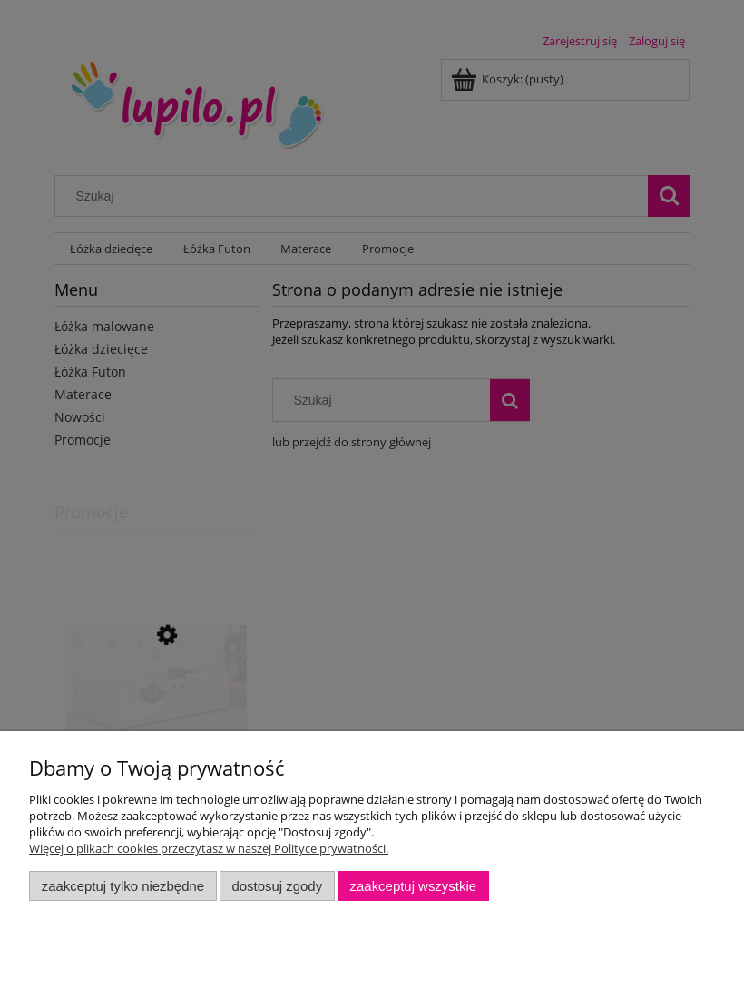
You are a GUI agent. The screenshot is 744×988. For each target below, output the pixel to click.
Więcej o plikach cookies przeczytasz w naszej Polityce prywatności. (208, 848)
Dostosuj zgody (276, 886)
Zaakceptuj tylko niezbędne (123, 886)
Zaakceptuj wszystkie (413, 886)
